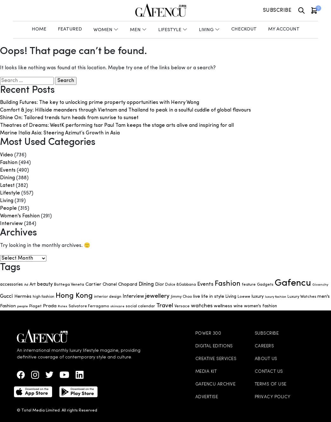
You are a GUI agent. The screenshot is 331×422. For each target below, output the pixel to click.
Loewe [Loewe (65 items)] (244, 297)
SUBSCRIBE (267, 333)
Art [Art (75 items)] (33, 284)
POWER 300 (208, 333)
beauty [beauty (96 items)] (45, 284)
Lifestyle (10, 193)
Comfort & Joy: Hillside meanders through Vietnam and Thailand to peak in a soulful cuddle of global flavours (125, 110)
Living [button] (209, 30)
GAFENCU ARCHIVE (215, 384)
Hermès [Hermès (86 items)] (22, 296)
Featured (70, 29)
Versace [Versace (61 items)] (182, 306)
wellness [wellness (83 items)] (223, 306)
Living (6, 200)
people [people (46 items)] (22, 306)
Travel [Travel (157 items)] (164, 306)
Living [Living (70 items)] (231, 297)
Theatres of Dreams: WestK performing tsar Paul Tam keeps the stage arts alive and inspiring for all (117, 125)
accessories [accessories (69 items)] (11, 284)
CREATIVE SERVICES (216, 359)
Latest (7, 185)
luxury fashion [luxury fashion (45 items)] (275, 297)
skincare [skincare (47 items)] (118, 306)
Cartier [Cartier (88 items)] (93, 284)
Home (39, 29)
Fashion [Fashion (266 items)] (227, 284)
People (8, 208)
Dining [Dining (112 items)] (146, 284)
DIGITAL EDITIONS (214, 346)
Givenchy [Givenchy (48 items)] (320, 285)
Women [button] (105, 30)
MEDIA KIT (206, 371)
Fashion (8, 162)
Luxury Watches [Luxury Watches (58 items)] (301, 297)
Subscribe (277, 10)
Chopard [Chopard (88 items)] (127, 284)
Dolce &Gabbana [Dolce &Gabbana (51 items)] (180, 285)
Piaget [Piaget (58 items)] (35, 306)
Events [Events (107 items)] (205, 284)
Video (6, 155)
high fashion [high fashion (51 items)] (43, 297)
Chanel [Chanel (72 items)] (110, 284)
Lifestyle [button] (172, 30)
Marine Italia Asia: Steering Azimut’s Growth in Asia (60, 133)
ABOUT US (266, 359)
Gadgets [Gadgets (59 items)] (265, 285)
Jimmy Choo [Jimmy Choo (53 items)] (181, 297)
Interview (11, 223)
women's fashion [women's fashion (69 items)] (260, 306)
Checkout (244, 29)
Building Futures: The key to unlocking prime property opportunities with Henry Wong (99, 102)
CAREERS (264, 346)
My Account (284, 29)
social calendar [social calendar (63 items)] (140, 306)
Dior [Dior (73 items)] (159, 284)
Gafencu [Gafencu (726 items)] (293, 283)
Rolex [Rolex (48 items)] (62, 306)
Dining (7, 177)
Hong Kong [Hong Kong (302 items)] (74, 296)
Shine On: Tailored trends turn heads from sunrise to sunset (69, 117)
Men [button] (138, 30)
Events (8, 170)
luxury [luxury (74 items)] (258, 296)
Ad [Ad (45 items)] (26, 285)
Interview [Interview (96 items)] (133, 296)
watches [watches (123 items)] (202, 306)
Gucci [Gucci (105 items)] (6, 296)
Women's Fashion (20, 216)
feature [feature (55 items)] (249, 285)
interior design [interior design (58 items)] (107, 297)
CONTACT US (269, 371)
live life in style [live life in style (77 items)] (208, 296)
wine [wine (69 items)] (238, 306)
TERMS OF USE (271, 384)
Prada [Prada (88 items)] (50, 306)
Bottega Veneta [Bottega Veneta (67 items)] (69, 284)
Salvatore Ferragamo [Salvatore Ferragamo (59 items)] (89, 306)
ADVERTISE (206, 397)
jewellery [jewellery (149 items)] (157, 296)
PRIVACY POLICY (273, 397)
